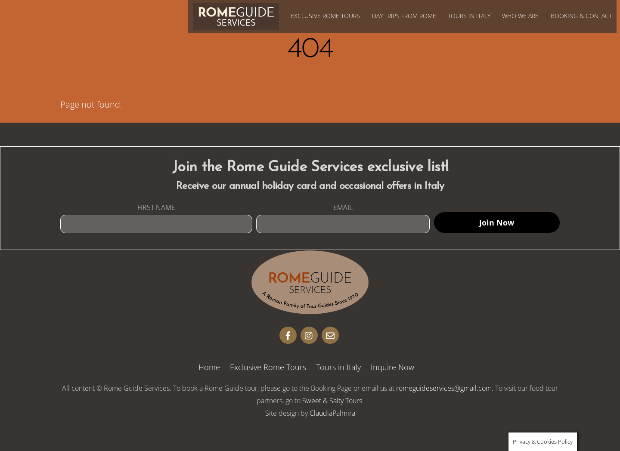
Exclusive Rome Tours (325, 16)
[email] (330, 334)
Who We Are (520, 16)
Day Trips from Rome (404, 16)
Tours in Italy (469, 16)
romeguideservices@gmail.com (444, 388)
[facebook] (288, 334)
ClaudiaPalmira (332, 413)
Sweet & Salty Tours (332, 400)
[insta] (309, 334)
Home (209, 367)
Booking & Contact (581, 16)
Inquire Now (392, 367)
